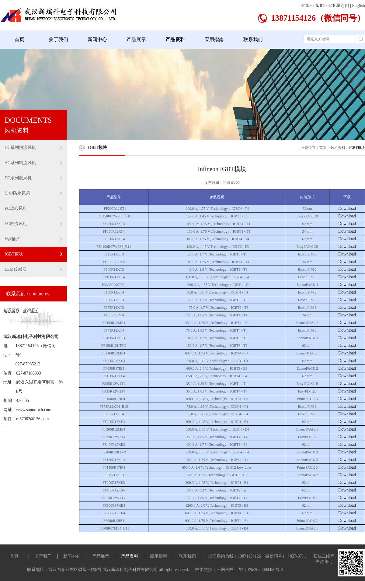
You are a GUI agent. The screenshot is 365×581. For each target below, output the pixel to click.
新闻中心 (97, 39)
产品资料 (175, 39)
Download (347, 208)
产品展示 (136, 39)
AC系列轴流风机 (33, 162)
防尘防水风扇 (33, 193)
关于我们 (58, 39)
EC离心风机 (33, 208)
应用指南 (214, 39)
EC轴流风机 (33, 223)
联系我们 (253, 39)
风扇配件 (33, 239)
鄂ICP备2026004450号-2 (261, 569)
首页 (19, 39)
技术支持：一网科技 (215, 569)
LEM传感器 (33, 269)
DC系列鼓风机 (33, 178)
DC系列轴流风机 (33, 147)
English (358, 5)
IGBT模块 (33, 254)
